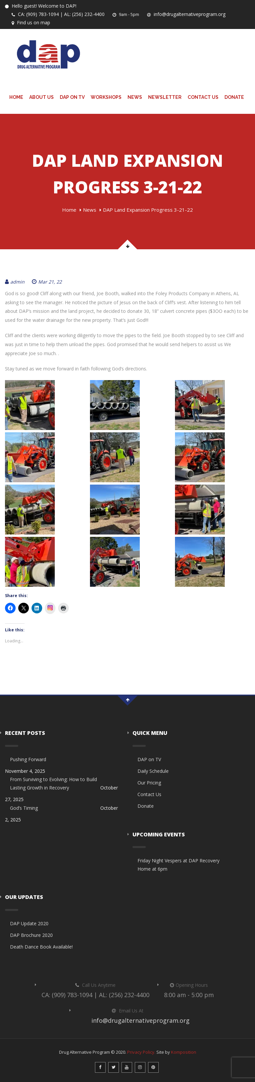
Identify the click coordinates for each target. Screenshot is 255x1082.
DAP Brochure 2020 (31, 935)
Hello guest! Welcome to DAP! (40, 6)
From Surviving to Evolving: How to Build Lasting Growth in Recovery (53, 783)
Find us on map (31, 22)
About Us (41, 97)
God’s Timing (24, 808)
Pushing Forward (28, 759)
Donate (234, 97)
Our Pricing (149, 782)
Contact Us (203, 97)
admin (15, 282)
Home (16, 97)
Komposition (183, 1052)
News (135, 97)
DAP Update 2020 (29, 923)
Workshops (106, 97)
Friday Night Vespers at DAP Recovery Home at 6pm (178, 864)
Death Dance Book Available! (41, 947)
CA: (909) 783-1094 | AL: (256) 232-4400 (58, 14)
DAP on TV (72, 97)
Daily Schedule (153, 771)
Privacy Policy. (141, 1052)
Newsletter (165, 97)
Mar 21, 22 (47, 282)
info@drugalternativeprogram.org (186, 14)
